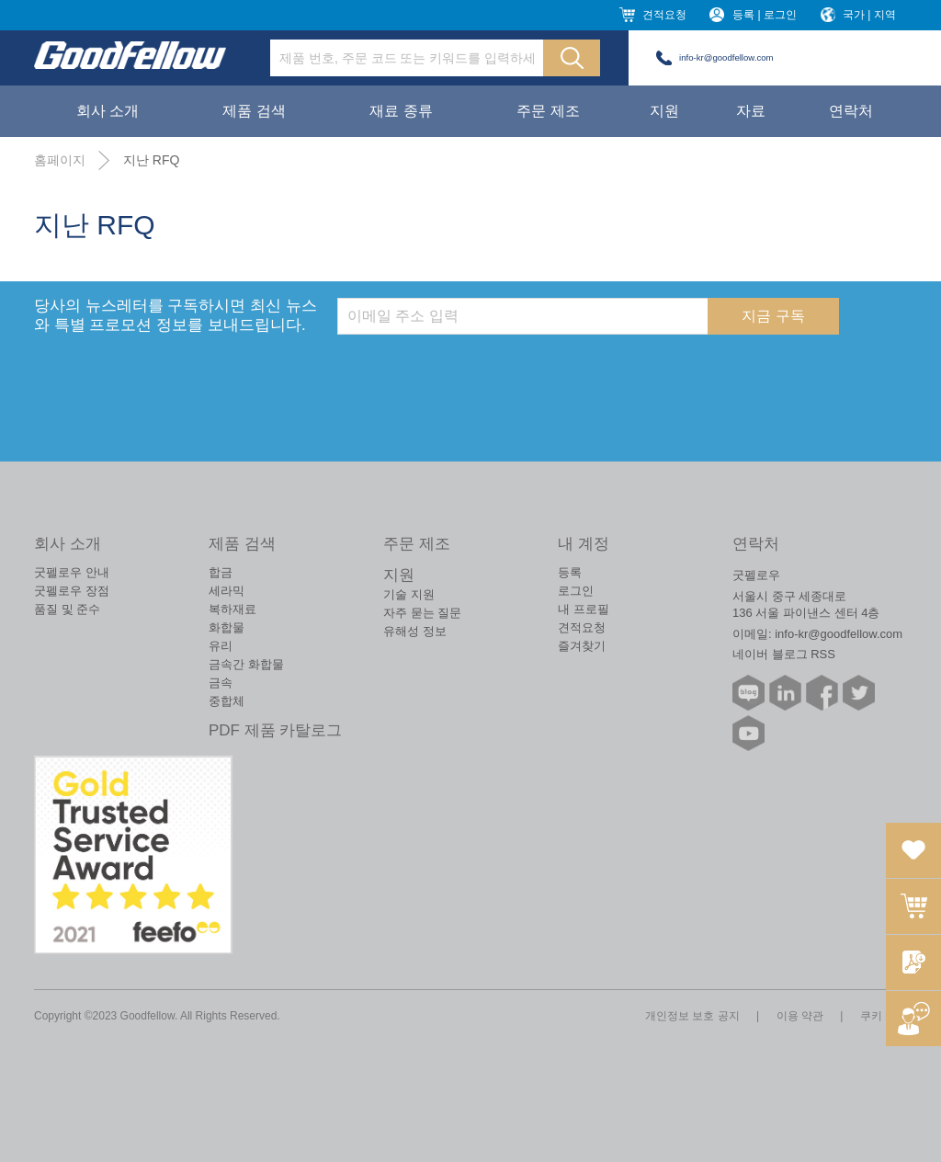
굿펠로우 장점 (71, 591)
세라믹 (226, 591)
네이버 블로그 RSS (783, 654)
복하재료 (232, 609)
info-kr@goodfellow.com (726, 57)
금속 (220, 682)
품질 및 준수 (67, 609)
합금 (220, 572)
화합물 (226, 627)
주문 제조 (547, 111)
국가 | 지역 (869, 14)
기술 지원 (409, 594)
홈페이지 (59, 160)
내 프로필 (583, 609)
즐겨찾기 (582, 646)
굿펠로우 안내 (71, 572)
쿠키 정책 (883, 1015)
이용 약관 (800, 1015)
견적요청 (664, 14)
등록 (570, 572)
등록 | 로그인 (764, 14)
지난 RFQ (151, 160)
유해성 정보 (415, 631)
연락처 (851, 111)
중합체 (226, 701)
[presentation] (477, 370)
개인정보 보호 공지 (692, 1015)
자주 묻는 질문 (422, 613)
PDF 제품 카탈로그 (275, 730)
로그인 (576, 591)
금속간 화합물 (246, 664)
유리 (220, 646)
